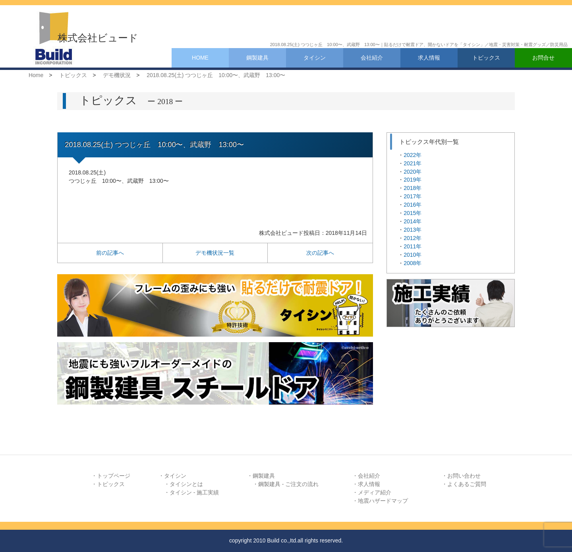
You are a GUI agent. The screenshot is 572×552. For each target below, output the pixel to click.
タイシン (314, 57)
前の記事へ (110, 253)
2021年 (412, 163)
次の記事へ (320, 253)
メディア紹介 (374, 492)
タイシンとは (186, 484)
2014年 (412, 221)
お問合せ (543, 57)
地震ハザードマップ (383, 501)
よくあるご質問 (466, 484)
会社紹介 (372, 57)
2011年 (412, 246)
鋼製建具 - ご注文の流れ (288, 484)
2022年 (412, 155)
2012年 (412, 238)
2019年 (412, 179)
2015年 (412, 213)
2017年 (412, 196)
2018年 (412, 188)
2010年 (412, 255)
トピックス (486, 57)
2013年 (412, 230)
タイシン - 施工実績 (194, 492)
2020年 (412, 172)
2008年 (412, 263)
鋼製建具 (257, 57)
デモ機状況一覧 (214, 253)
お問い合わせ (464, 476)
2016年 (412, 204)
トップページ (113, 476)
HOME (200, 57)
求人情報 (429, 57)
